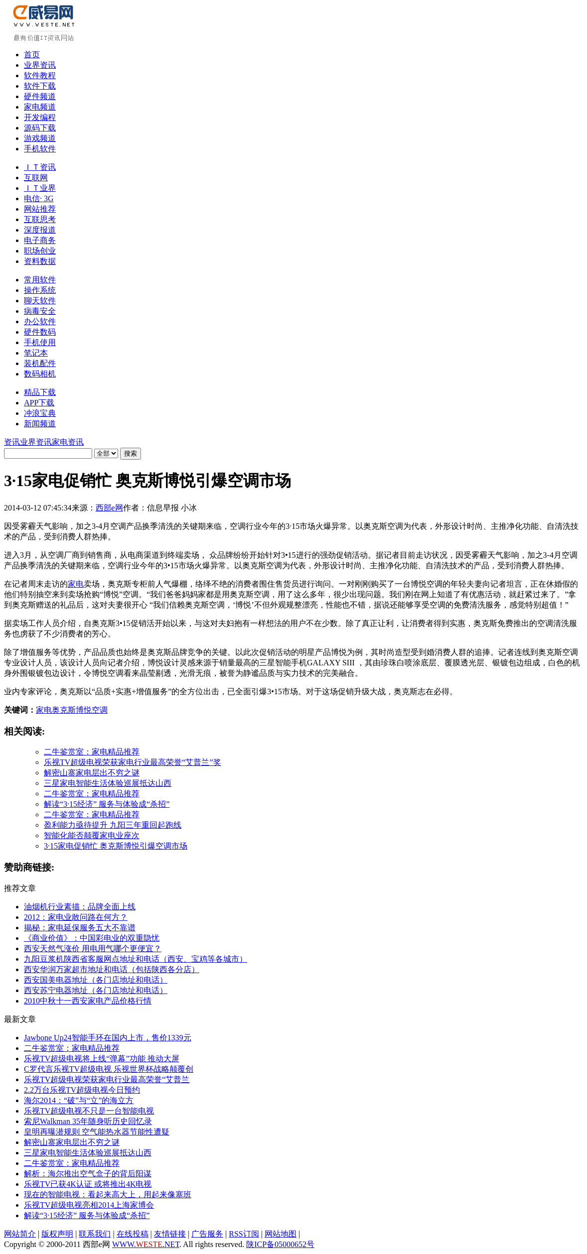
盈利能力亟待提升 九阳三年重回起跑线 (112, 825)
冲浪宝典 (40, 413)
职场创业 (40, 251)
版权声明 (57, 1234)
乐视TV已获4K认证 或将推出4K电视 (87, 1184)
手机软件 (40, 148)
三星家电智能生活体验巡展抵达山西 (107, 783)
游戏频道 (40, 138)
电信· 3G (39, 198)
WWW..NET (145, 1244)
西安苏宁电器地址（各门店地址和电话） (95, 990)
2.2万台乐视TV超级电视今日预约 (82, 1090)
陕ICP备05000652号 (280, 1244)
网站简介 (20, 1234)
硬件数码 (40, 332)
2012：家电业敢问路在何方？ (76, 917)
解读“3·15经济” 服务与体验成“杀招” (106, 804)
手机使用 (40, 342)
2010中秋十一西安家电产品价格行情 (87, 1001)
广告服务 (207, 1234)
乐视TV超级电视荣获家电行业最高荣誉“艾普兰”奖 (132, 762)
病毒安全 (40, 311)
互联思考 (40, 219)
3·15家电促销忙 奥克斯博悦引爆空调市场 (115, 846)
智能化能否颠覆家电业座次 (92, 835)
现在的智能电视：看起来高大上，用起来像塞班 (107, 1194)
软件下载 (40, 86)
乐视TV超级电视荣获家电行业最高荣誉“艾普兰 (106, 1079)
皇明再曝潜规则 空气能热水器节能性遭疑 (96, 1132)
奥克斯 (64, 710)
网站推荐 (40, 209)
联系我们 (95, 1234)
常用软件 (40, 279)
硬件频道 (40, 96)
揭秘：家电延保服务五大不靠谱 (80, 927)
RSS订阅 (244, 1234)
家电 (76, 584)
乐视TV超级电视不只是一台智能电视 (89, 1111)
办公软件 (40, 321)
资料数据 (40, 261)
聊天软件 (40, 300)
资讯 (12, 442)
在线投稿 (132, 1234)
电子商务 (40, 240)
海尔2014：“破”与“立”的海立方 (79, 1100)
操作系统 (40, 290)
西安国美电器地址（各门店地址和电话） (95, 980)
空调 (100, 710)
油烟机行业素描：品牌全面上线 (80, 906)
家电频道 (40, 107)
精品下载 (40, 392)
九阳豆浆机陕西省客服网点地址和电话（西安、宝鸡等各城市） (135, 959)
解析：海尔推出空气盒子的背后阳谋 (87, 1173)
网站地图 (280, 1234)
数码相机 (40, 374)
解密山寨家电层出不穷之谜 (92, 772)
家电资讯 (68, 442)
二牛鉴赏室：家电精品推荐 (92, 752)
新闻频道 (40, 423)
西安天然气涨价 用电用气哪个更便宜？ (92, 948)
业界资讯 (40, 65)
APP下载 (39, 402)
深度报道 (40, 230)
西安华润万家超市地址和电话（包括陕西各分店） (111, 969)
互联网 (36, 177)
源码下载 (40, 128)
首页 (32, 54)
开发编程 (40, 117)
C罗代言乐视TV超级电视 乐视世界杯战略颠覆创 (108, 1069)
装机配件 (40, 363)
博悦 (84, 710)
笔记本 (36, 353)
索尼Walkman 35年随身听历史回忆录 (88, 1121)
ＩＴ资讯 (40, 167)
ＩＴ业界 (40, 188)
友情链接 (170, 1234)
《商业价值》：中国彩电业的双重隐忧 (91, 938)
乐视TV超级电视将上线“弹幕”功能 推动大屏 (101, 1058)
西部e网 (109, 507)
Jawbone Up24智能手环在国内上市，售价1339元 (107, 1037)
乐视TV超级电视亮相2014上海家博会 (89, 1205)
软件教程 (40, 75)
